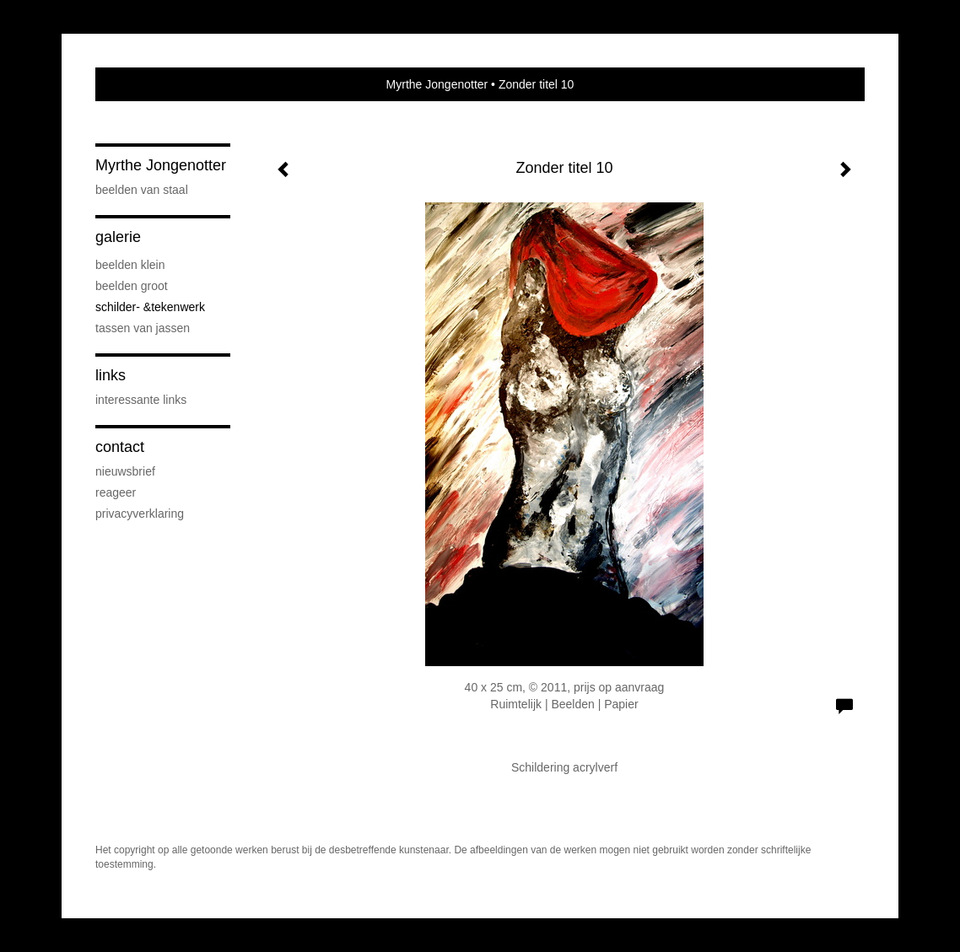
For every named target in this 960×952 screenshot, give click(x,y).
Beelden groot (131, 286)
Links (110, 375)
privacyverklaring (139, 513)
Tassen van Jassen (142, 328)
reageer (115, 492)
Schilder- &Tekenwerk (150, 307)
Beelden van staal (141, 189)
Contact (119, 446)
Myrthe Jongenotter (437, 84)
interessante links (140, 399)
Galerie (118, 237)
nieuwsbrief (125, 471)
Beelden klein (130, 265)
